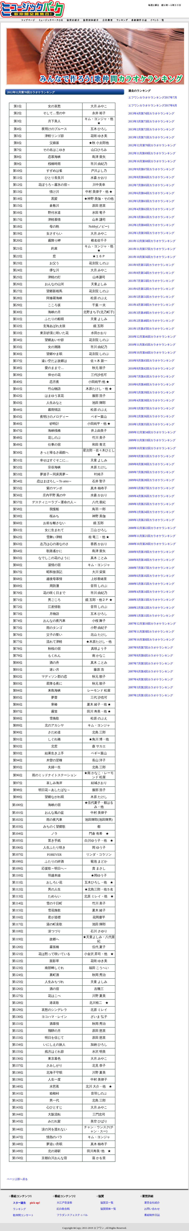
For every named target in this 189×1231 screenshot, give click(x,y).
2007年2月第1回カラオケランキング (150, 695)
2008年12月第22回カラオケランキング (152, 528)
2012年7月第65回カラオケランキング (151, 185)
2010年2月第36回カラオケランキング (151, 416)
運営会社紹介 (152, 1202)
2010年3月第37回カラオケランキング (151, 408)
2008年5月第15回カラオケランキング (151, 583)
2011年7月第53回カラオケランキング (151, 280)
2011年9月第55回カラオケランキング (151, 264)
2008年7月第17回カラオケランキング (151, 567)
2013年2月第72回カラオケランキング (151, 129)
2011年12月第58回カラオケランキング (151, 241)
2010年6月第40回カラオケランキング (151, 384)
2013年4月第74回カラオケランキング (151, 113)
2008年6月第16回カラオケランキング (151, 575)
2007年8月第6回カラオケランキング (150, 655)
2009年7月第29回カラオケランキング (151, 472)
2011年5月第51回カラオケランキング (151, 296)
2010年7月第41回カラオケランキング (151, 376)
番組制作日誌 (152, 1214)
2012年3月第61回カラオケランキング (151, 217)
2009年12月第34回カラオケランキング (152, 432)
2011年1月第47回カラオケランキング (151, 328)
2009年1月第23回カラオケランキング (151, 520)
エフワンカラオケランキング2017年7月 (152, 97)
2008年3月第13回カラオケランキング (151, 599)
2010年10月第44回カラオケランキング (152, 352)
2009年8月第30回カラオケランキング (151, 464)
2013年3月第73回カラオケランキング (151, 121)
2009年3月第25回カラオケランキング (151, 504)
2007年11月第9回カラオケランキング (151, 631)
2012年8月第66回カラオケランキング (151, 177)
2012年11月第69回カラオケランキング (151, 153)
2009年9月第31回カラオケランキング (151, 456)
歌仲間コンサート (23, 1215)
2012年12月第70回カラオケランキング (152, 145)
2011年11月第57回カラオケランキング (151, 249)
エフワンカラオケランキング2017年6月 (152, 105)
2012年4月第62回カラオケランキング (151, 209)
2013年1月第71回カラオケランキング (151, 137)
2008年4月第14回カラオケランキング (151, 591)
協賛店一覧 (106, 1202)
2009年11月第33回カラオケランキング (151, 440)
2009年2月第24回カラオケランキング (151, 512)
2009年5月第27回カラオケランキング (151, 488)
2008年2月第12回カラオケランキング (151, 607)
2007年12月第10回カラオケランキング (152, 623)
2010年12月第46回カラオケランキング (152, 336)
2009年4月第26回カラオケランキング (151, 496)
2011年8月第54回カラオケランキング (151, 272)
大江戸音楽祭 (64, 1202)
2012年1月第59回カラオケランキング (151, 233)
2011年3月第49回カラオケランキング (151, 312)
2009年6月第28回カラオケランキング (151, 480)
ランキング (19, 1208)
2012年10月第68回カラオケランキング (152, 161)
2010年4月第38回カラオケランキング (151, 400)
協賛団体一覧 (108, 1208)
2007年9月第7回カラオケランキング (150, 647)
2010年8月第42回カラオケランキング (151, 368)
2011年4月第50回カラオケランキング (151, 304)
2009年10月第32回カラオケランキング (152, 448)
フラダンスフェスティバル (72, 1214)
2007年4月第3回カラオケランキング (150, 679)
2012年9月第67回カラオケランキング (151, 169)
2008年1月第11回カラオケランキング (151, 615)
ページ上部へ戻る (17, 1179)
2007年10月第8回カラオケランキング (151, 639)
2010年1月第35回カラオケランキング (151, 424)
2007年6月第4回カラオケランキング (150, 671)
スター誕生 (19, 1202)
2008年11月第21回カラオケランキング (151, 535)
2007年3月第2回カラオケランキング (150, 687)
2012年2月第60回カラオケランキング (151, 225)
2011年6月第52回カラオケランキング (151, 288)
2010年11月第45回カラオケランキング (151, 344)
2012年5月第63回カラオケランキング (151, 201)
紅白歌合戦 (63, 1208)
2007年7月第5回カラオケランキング (150, 663)
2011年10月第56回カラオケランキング (151, 256)
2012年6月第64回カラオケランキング (151, 193)
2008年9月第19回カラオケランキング (151, 551)
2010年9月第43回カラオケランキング (151, 360)
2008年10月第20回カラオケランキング (152, 543)
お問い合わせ (152, 1208)
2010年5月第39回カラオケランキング (151, 392)
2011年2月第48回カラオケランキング (151, 320)
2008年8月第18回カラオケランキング (151, 559)
